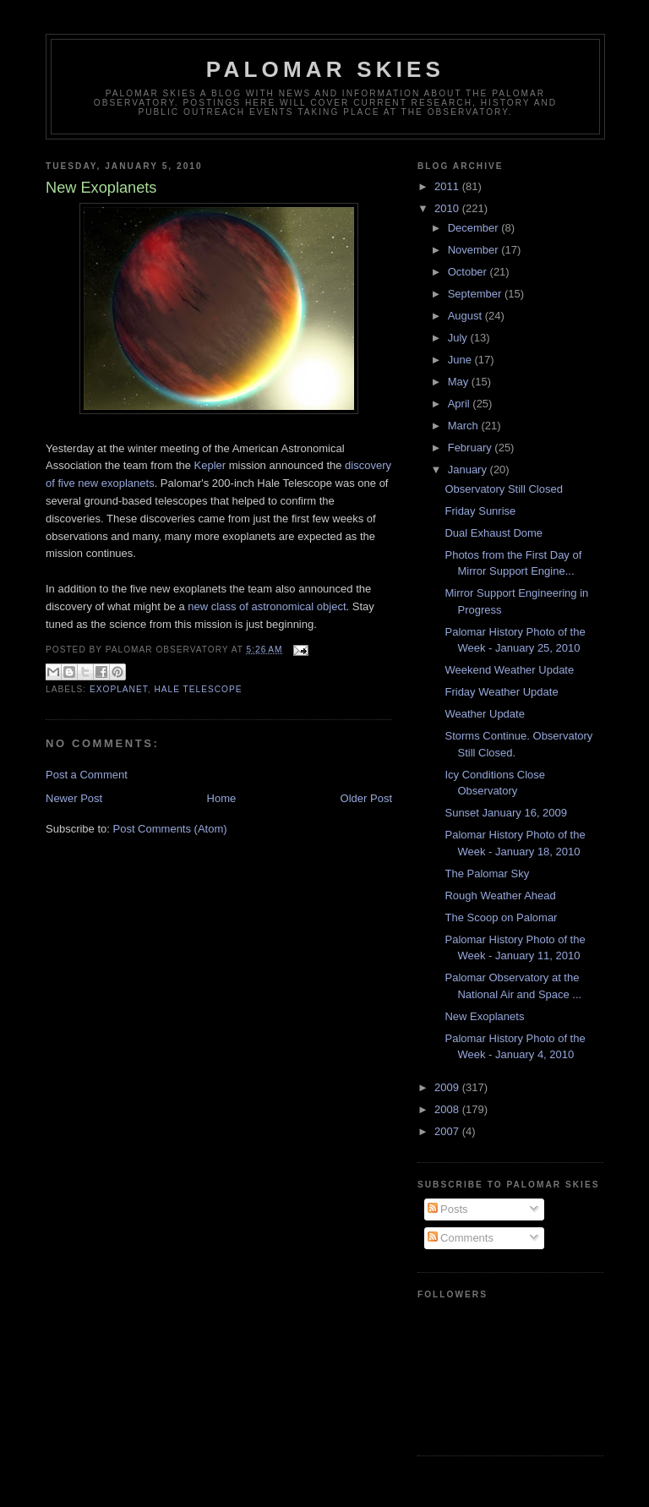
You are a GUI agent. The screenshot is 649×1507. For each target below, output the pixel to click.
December (475, 227)
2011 (448, 186)
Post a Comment (87, 774)
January (469, 469)
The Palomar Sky (486, 873)
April (460, 403)
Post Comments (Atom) (170, 828)
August (466, 315)
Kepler (210, 465)
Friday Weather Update (501, 691)
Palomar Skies (325, 69)
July (459, 337)
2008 (448, 1109)
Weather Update (484, 713)
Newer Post (74, 798)
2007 (448, 1131)
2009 (448, 1087)
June (461, 359)
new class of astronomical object (267, 606)
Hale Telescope (198, 689)
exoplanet (119, 689)
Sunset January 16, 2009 (505, 812)
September (476, 293)
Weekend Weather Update (509, 669)
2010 (448, 208)
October (469, 271)
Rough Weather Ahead (499, 895)
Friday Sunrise (479, 511)
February (471, 447)
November (475, 249)
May (460, 381)
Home (222, 798)
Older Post (366, 798)
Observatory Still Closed (503, 489)
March (465, 425)
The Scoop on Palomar (500, 917)
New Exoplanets (484, 1016)
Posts (448, 1209)
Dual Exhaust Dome (493, 533)
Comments (461, 1237)
